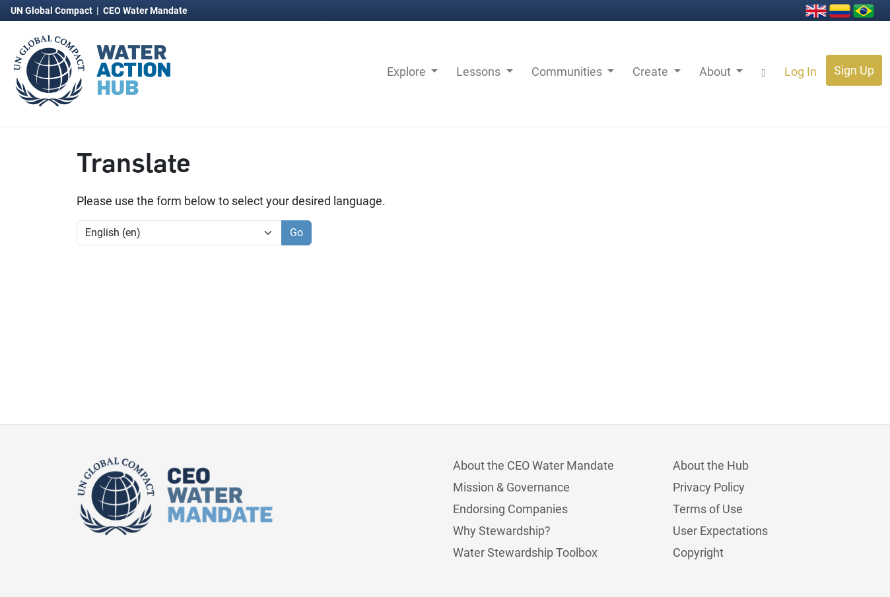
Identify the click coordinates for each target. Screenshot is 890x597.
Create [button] (652, 72)
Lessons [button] (479, 72)
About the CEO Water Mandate (533, 465)
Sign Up (854, 70)
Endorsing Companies (510, 509)
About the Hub (711, 465)
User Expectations (720, 531)
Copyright (698, 552)
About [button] (716, 72)
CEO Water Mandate (145, 10)
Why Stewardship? (502, 531)
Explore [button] (407, 72)
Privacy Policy (709, 487)
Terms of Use (708, 509)
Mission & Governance (511, 487)
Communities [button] (568, 72)
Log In (800, 72)
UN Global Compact (52, 10)
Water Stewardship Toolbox (525, 552)
